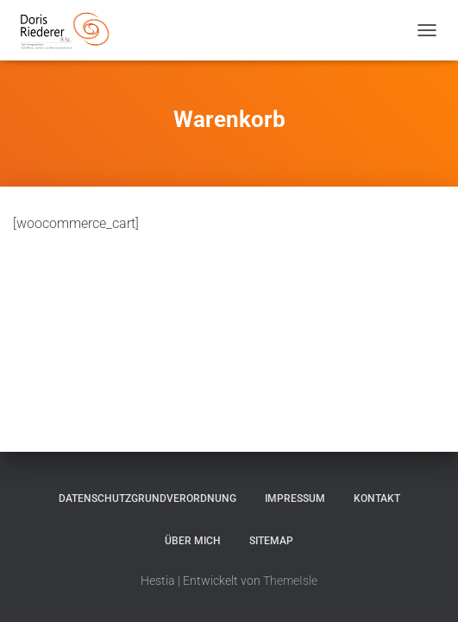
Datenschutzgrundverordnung (147, 498)
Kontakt (377, 498)
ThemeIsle (290, 580)
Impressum (295, 498)
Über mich (193, 541)
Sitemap (271, 541)
